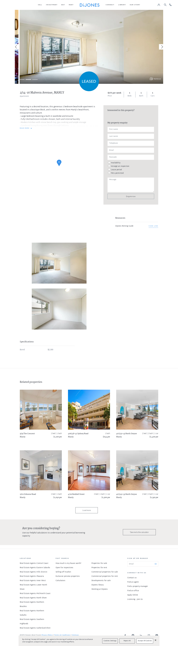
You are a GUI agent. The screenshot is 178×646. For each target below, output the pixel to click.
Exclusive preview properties (68, 576)
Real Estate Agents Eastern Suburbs (35, 567)
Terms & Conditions (62, 635)
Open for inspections (64, 567)
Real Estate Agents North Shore (33, 597)
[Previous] (16, 47)
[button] (40, 5)
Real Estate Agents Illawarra (32, 576)
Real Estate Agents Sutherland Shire (35, 628)
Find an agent (133, 582)
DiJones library (97, 584)
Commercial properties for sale (104, 572)
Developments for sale (101, 580)
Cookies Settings (110, 640)
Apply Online (132, 595)
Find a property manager (137, 586)
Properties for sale (99, 563)
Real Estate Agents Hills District (33, 572)
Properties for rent (99, 567)
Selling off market (63, 572)
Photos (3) (157, 79)
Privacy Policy (47, 635)
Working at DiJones (99, 589)
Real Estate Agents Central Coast (34, 563)
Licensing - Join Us (135, 599)
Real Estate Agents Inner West (33, 580)
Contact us (132, 577)
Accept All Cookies (145, 640)
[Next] (161, 47)
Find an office (133, 590)
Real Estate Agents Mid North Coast (35, 593)
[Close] (155, 640)
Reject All (127, 640)
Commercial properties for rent (104, 576)
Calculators (60, 580)
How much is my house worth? (68, 563)
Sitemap (75, 635)
